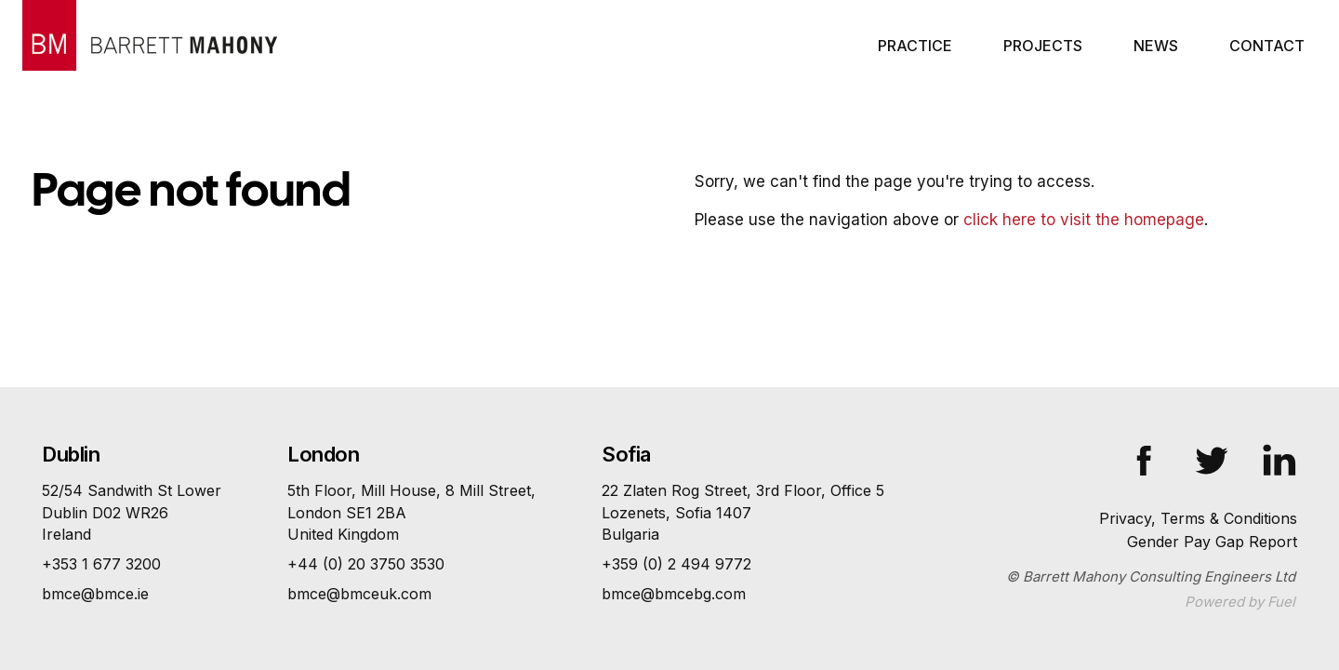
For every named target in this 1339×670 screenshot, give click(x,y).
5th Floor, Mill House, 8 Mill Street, (411, 513)
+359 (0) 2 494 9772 (676, 564)
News (1156, 45)
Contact (1267, 45)
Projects (1042, 45)
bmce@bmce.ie (95, 593)
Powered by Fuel (1240, 601)
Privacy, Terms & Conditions (1198, 518)
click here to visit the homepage (1083, 219)
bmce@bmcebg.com (674, 593)
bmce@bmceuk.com (359, 593)
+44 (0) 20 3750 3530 (365, 564)
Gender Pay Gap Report (1212, 541)
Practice (915, 45)
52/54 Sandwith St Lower (131, 513)
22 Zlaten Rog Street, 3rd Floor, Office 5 (743, 513)
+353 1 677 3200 (101, 564)
